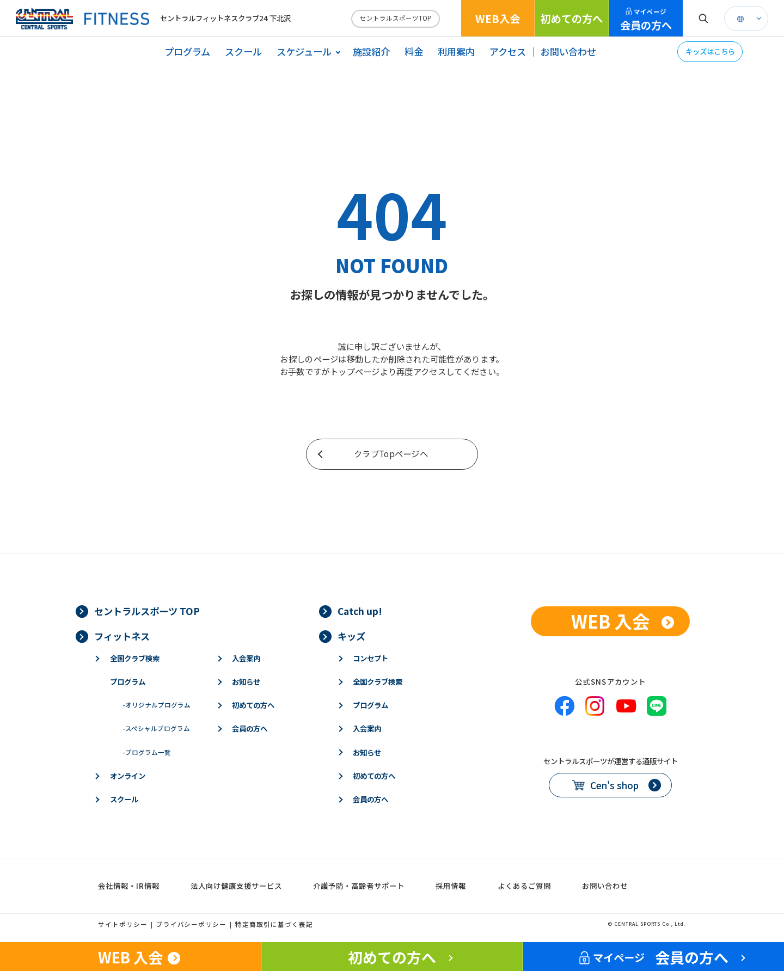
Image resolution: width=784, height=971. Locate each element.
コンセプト (370, 658)
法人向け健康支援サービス (236, 885)
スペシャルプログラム (156, 728)
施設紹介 (371, 51)
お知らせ (246, 681)
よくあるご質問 (524, 885)
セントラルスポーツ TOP (147, 611)
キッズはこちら (710, 51)
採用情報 (451, 885)
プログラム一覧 (146, 752)
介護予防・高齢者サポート (359, 885)
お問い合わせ (568, 51)
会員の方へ (646, 20)
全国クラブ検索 (135, 658)
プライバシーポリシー (191, 924)
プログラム (187, 51)
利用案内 (456, 51)
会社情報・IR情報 (129, 885)
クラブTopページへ (391, 453)
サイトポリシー (123, 924)
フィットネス (122, 636)
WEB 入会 (610, 621)
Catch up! (360, 611)
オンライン (127, 775)
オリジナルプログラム (156, 704)
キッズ (351, 636)
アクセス (507, 51)
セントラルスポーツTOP (396, 18)
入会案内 (246, 658)
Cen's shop (614, 785)
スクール (243, 51)
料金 (414, 51)
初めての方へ (572, 18)
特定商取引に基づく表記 (274, 924)
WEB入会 (497, 18)
